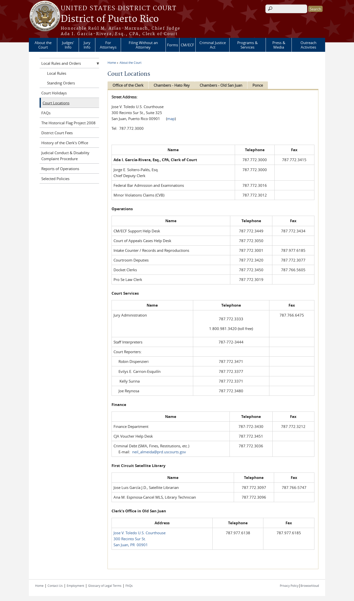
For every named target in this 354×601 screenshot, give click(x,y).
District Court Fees (57, 132)
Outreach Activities (308, 45)
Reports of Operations (60, 168)
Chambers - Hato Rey (173, 85)
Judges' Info (68, 45)
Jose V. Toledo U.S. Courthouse (140, 532)
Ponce (261, 85)
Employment (75, 586)
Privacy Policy (289, 586)
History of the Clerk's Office (64, 142)
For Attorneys (108, 45)
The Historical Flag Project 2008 (68, 122)
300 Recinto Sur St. (130, 538)
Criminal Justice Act (212, 45)
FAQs (46, 112)
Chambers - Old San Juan (223, 85)
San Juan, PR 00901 (131, 544)
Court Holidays (54, 92)
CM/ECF (187, 44)
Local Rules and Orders (61, 63)
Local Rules (56, 73)
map (171, 118)
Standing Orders (61, 82)
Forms (172, 44)
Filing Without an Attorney (143, 45)
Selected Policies (55, 178)
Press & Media (278, 45)
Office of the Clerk (128, 85)
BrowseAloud (309, 586)
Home (112, 63)
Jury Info (87, 45)
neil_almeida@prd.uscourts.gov (159, 451)
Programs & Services (247, 45)
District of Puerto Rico (110, 19)
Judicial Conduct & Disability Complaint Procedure (65, 155)
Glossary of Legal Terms (104, 586)
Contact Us (55, 586)
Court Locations (56, 102)
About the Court (43, 45)
